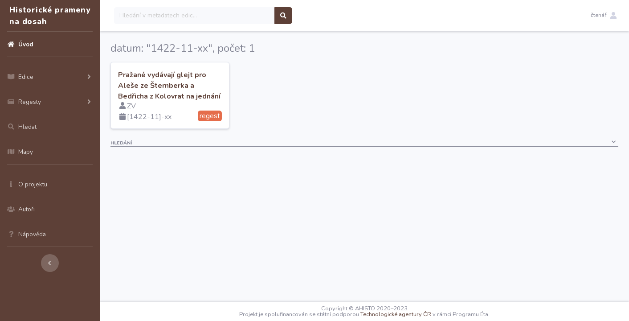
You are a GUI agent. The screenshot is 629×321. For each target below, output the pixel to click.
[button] (603, 15)
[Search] (194, 15)
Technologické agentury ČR (395, 314)
